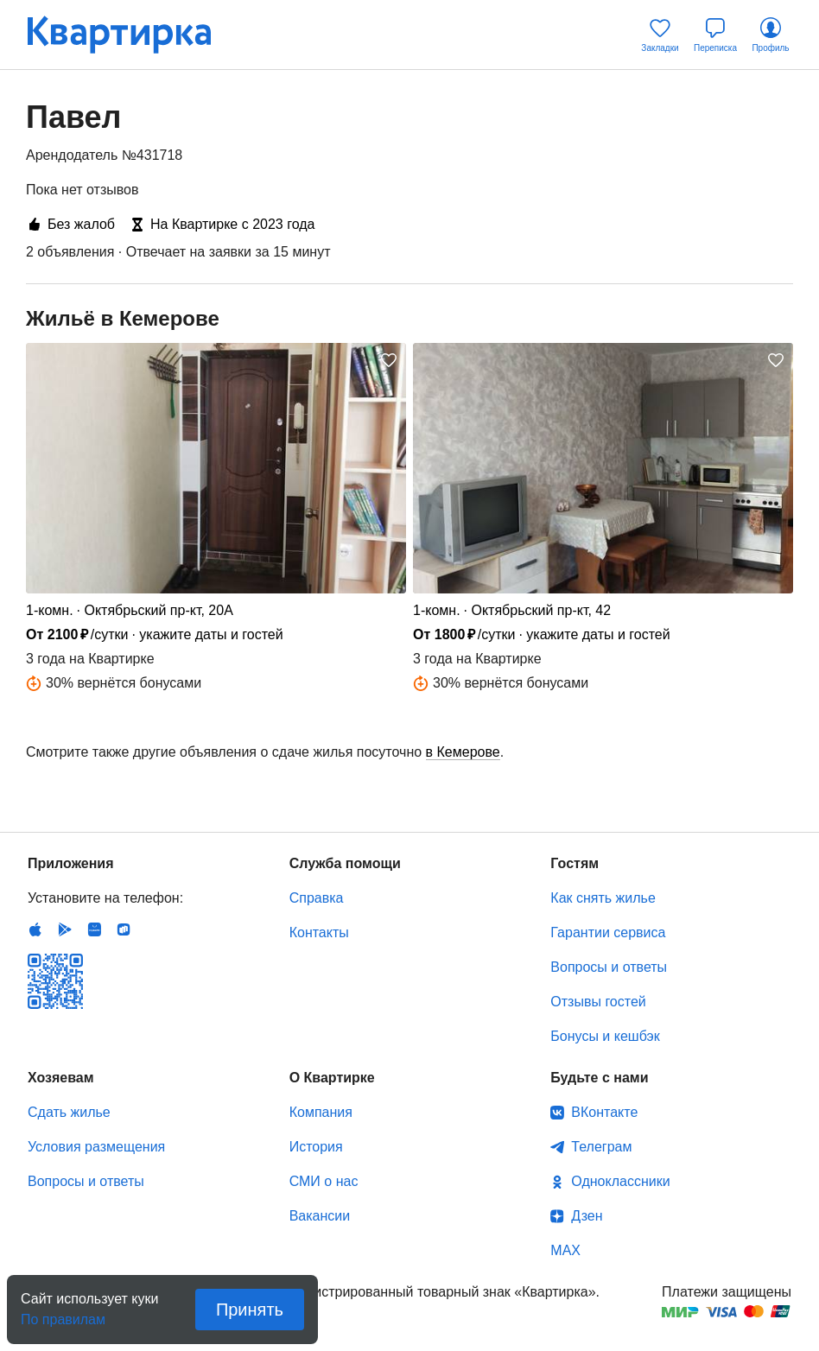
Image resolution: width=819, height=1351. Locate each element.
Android (65, 929)
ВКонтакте (604, 1112)
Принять (249, 1309)
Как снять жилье (602, 898)
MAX (565, 1250)
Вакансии (320, 1215)
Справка (316, 898)
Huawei (94, 929)
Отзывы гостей (597, 1001)
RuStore (123, 929)
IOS (35, 929)
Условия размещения (96, 1146)
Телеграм (601, 1146)
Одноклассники (620, 1181)
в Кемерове (463, 752)
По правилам (63, 1314)
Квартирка (131, 35)
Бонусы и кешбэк (604, 1036)
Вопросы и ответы (608, 967)
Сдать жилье (69, 1112)
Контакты (319, 932)
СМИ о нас (324, 1181)
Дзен (586, 1215)
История (316, 1146)
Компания (320, 1112)
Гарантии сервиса (607, 932)
